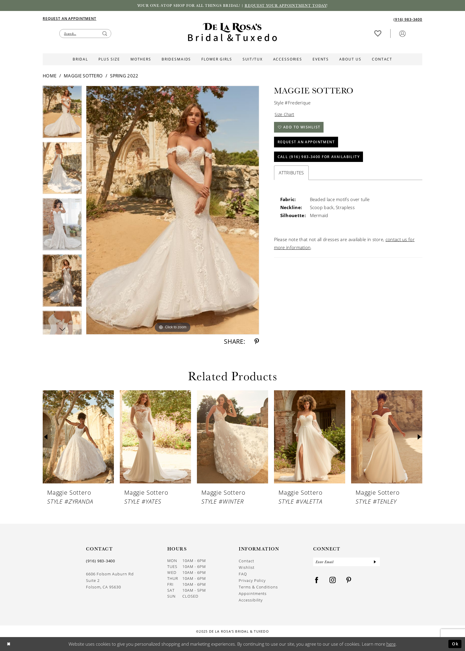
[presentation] (78, 437)
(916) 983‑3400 (100, 561)
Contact (246, 561)
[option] (62, 114)
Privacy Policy (252, 580)
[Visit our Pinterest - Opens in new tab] (348, 581)
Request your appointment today (287, 5)
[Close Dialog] (9, 644)
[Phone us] (408, 19)
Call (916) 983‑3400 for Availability (319, 159)
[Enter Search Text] (85, 33)
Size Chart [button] (285, 115)
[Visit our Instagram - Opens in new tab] (332, 581)
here (391, 644)
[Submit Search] (104, 33)
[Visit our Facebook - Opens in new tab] (316, 581)
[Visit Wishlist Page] (377, 33)
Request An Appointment (306, 143)
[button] (402, 33)
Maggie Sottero (83, 76)
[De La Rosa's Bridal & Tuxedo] (232, 32)
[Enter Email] (346, 562)
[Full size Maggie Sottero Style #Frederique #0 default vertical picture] (172, 210)
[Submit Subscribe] (375, 562)
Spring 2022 (124, 76)
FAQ (243, 574)
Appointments (253, 593)
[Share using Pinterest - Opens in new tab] (256, 341)
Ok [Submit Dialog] (454, 644)
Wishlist (246, 567)
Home (49, 76)
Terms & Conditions (258, 587)
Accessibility (251, 600)
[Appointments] (69, 18)
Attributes (291, 175)
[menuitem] (137, 18)
